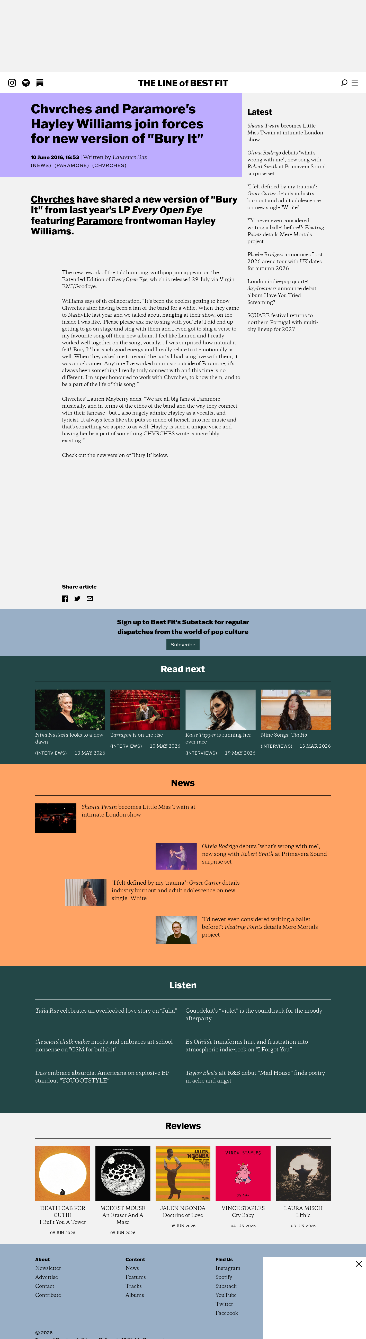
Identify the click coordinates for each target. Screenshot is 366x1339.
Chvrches (53, 199)
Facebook (227, 1313)
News (41, 165)
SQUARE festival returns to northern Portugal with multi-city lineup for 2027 (282, 322)
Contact (44, 1286)
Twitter (224, 1304)
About (42, 1259)
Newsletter (48, 1268)
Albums (135, 1295)
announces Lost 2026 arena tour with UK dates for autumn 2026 (285, 261)
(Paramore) (72, 165)
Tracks (134, 1286)
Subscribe (183, 644)
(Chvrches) (109, 165)
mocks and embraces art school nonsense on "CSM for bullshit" (104, 1046)
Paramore (100, 220)
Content (135, 1259)
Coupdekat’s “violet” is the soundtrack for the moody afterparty (253, 1015)
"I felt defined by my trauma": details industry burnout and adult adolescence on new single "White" (284, 197)
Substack (226, 1286)
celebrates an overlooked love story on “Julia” (106, 1011)
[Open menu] (355, 83)
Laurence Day (129, 157)
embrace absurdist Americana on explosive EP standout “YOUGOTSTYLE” (102, 1077)
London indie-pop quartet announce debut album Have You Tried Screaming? (281, 292)
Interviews (51, 753)
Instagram (228, 1268)
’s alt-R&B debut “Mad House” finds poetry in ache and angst (255, 1077)
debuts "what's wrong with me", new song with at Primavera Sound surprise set (286, 163)
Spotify (224, 1277)
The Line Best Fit (183, 82)
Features (136, 1277)
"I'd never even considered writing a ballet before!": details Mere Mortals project (285, 231)
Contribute (48, 1295)
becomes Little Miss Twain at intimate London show (285, 133)
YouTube (226, 1295)
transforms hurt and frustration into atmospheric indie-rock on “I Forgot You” (246, 1046)
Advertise (46, 1277)
